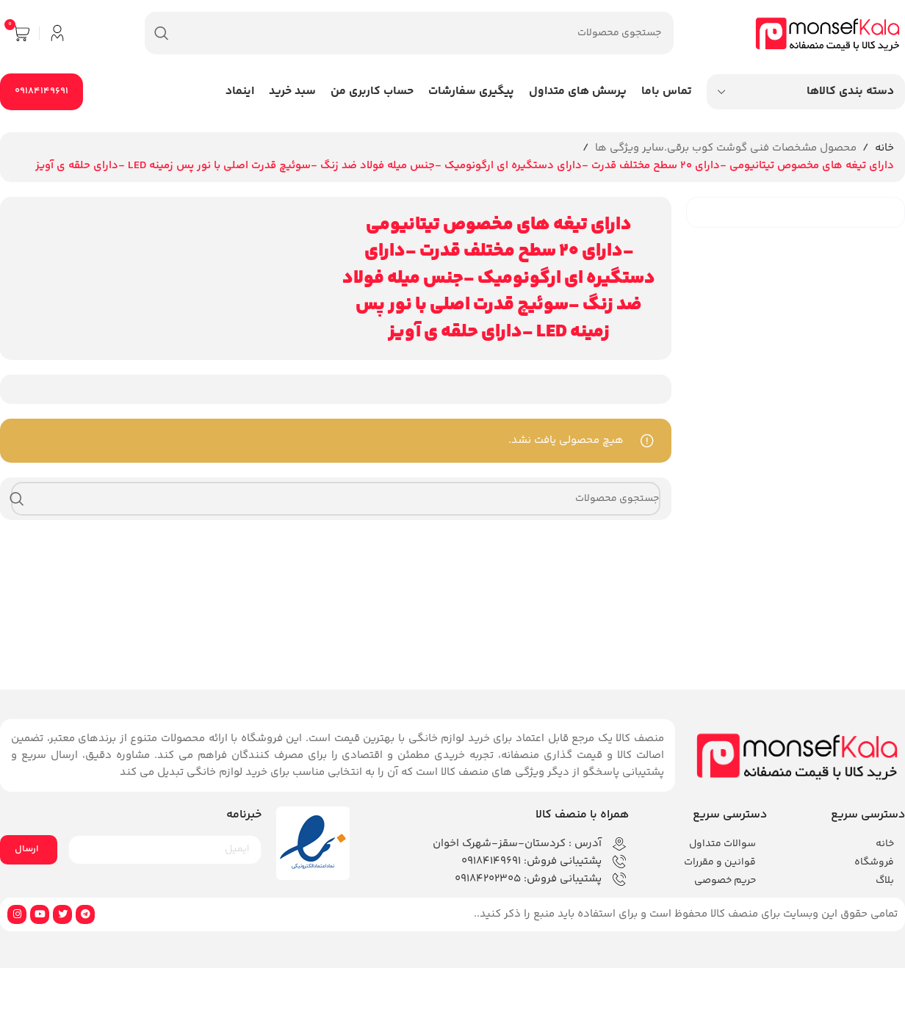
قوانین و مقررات (720, 862)
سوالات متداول (722, 844)
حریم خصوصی (725, 881)
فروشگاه (874, 862)
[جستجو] (409, 33)
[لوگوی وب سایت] (828, 32)
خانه (884, 148)
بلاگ (885, 881)
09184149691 (41, 91)
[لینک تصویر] (797, 754)
